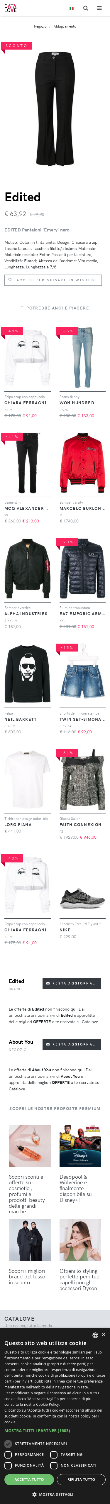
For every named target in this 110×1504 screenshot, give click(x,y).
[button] (55, 1430)
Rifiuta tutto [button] (81, 1479)
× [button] (103, 1335)
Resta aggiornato (72, 983)
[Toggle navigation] (99, 8)
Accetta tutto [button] (29, 1479)
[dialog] (55, 1416)
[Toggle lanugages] (71, 8)
